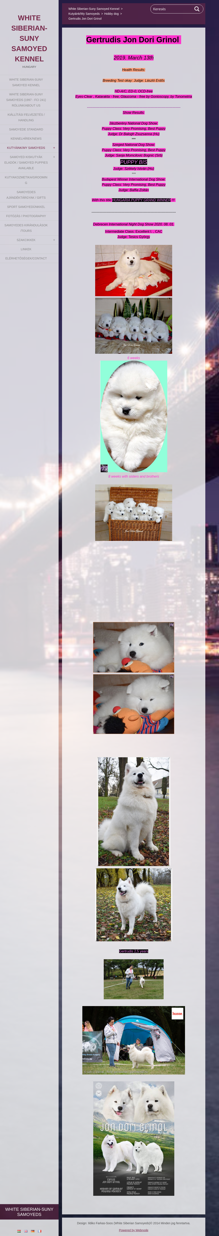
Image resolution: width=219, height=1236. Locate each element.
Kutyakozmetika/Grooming (26, 180)
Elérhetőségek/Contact (26, 258)
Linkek (26, 249)
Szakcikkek (26, 240)
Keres (197, 9)
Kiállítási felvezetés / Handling (25, 117)
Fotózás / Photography (26, 216)
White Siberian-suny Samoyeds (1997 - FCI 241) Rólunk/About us (26, 100)
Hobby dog (111, 13)
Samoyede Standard (26, 129)
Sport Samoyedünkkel (26, 207)
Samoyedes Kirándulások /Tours (26, 228)
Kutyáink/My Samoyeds (26, 148)
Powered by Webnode (133, 1230)
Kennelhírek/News (26, 138)
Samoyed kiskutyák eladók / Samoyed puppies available (26, 162)
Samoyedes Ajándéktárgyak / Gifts (26, 194)
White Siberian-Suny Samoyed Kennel (26, 82)
